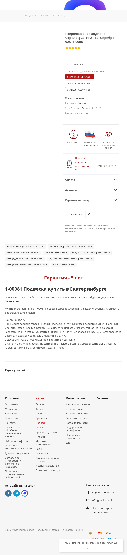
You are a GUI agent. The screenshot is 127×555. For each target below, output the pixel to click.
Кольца (40, 409)
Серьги (40, 404)
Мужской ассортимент (43, 443)
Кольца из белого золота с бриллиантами (27, 264)
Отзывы (102, 398)
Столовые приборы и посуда (47, 459)
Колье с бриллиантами (55, 252)
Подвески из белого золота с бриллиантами (70, 258)
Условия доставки (77, 413)
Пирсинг (41, 436)
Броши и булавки (46, 432)
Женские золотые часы (64, 264)
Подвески (41, 422)
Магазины (11, 409)
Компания (12, 398)
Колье (39, 427)
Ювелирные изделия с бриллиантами (25, 246)
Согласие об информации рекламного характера (13, 462)
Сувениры (42, 453)
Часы (39, 448)
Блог (68, 442)
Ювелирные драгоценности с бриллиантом (71, 246)
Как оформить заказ (78, 404)
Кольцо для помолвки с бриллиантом (25, 258)
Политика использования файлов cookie (14, 474)
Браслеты (41, 418)
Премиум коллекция (48, 470)
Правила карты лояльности (75, 436)
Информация (75, 398)
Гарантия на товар (77, 418)
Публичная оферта (16, 441)
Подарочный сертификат (74, 429)
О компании (12, 404)
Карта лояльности (77, 422)
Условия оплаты (76, 409)
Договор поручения (17, 453)
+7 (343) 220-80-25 (103, 492)
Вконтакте (8, 493)
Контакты (11, 422)
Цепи (39, 413)
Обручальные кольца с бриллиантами (91, 252)
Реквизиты (11, 418)
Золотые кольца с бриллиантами (23, 252)
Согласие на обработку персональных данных (14, 432)
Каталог (41, 398)
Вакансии (11, 413)
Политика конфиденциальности (18, 447)
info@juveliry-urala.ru (104, 500)
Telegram (16, 493)
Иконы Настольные (47, 465)
